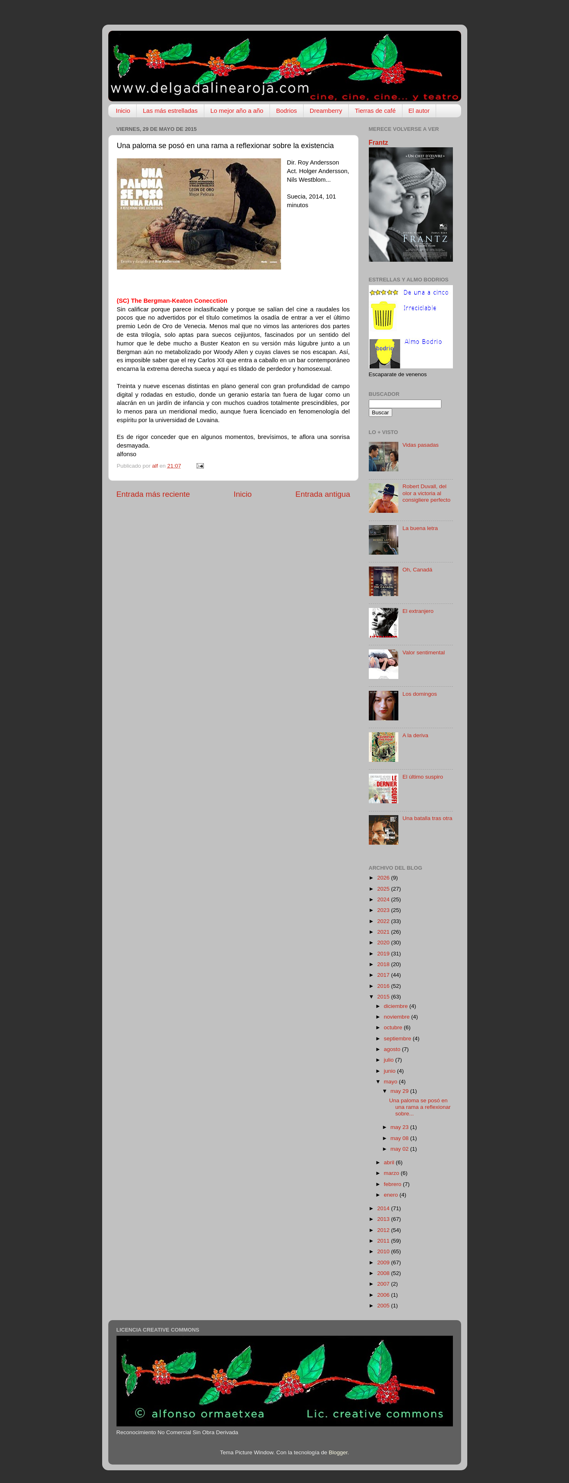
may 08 (400, 1138)
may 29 (400, 1091)
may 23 (400, 1127)
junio (390, 1071)
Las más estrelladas (170, 110)
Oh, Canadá (417, 570)
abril (390, 1162)
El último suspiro (422, 777)
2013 (384, 1219)
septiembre (398, 1038)
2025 (384, 889)
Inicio (123, 110)
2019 (384, 954)
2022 (384, 921)
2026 (384, 878)
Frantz (378, 142)
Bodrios (286, 110)
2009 (384, 1262)
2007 (384, 1284)
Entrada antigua (322, 494)
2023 (384, 910)
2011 (384, 1241)
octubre (394, 1027)
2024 (384, 899)
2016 (384, 986)
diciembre (396, 1006)
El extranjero (418, 611)
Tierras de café (375, 110)
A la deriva (415, 735)
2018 (384, 964)
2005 (384, 1305)
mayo (391, 1082)
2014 (384, 1208)
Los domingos (419, 694)
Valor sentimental (423, 652)
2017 (384, 975)
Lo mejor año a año (236, 110)
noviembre (397, 1017)
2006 (384, 1295)
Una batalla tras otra (427, 818)
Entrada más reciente (153, 494)
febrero (393, 1184)
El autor (419, 110)
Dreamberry (326, 110)
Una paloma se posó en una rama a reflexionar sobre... (419, 1107)
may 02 (400, 1149)
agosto (393, 1049)
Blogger (338, 1452)
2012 (384, 1230)
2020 (384, 942)
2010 (384, 1251)
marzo (392, 1173)
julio (389, 1060)
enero (392, 1195)
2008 (384, 1273)
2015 (384, 997)
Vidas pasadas (420, 445)
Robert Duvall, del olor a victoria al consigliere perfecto (426, 493)
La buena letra (420, 528)
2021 (384, 932)
